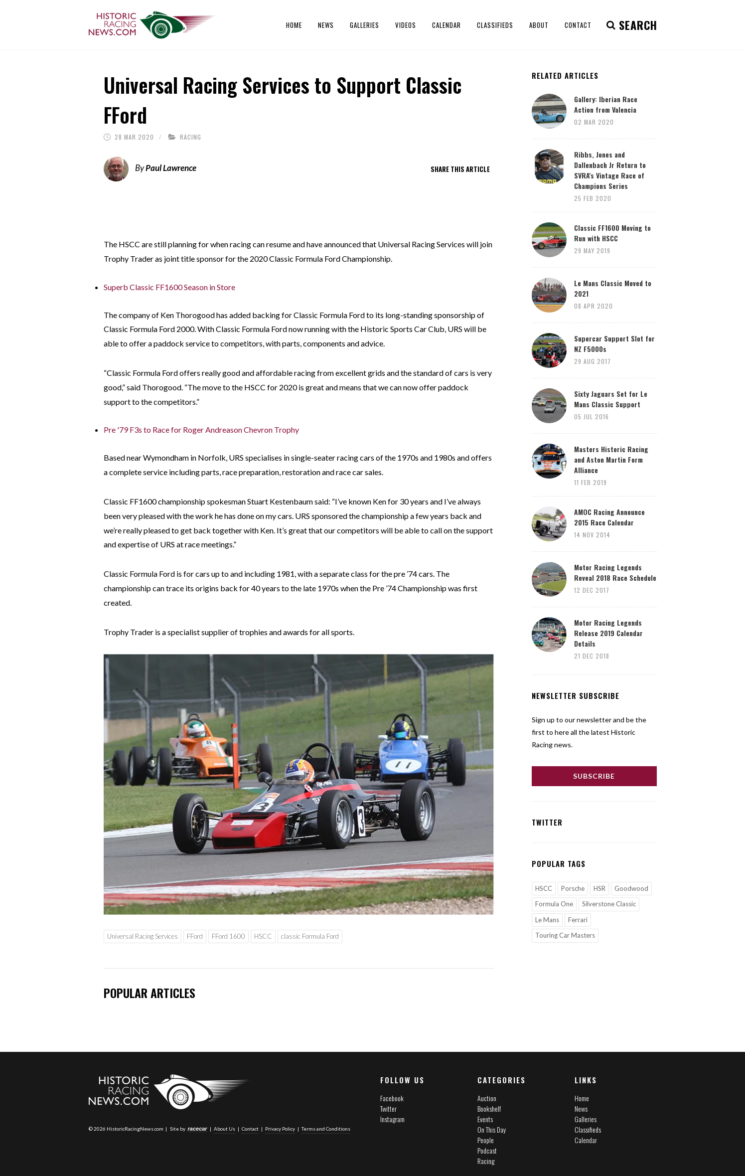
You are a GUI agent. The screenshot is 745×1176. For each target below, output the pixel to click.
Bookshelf (489, 1108)
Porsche (573, 888)
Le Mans (547, 920)
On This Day (491, 1129)
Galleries (585, 1119)
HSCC (263, 936)
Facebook (392, 1098)
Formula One (554, 904)
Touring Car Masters (565, 935)
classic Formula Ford (310, 936)
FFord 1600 (228, 936)
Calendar (586, 1140)
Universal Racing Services (142, 936)
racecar (197, 1128)
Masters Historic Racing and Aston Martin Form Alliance (611, 459)
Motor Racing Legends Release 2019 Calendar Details (608, 633)
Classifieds (588, 1129)
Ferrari (578, 920)
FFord (195, 936)
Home (582, 1098)
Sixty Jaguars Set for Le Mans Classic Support (610, 398)
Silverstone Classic (609, 904)
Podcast (487, 1150)
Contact (250, 1128)
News (581, 1108)
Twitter (388, 1108)
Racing (190, 137)
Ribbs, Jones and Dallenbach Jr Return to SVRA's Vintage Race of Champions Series (610, 170)
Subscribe (594, 776)
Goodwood (631, 888)
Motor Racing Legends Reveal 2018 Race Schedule (615, 572)
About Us (224, 1128)
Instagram (392, 1119)
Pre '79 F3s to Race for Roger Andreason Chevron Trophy (201, 429)
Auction (486, 1098)
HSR (599, 888)
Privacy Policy (280, 1128)
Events (485, 1119)
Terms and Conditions (325, 1128)
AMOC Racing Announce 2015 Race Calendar (609, 516)
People (485, 1140)
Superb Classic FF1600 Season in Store (169, 287)
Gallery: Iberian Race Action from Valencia (605, 104)
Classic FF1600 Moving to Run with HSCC (612, 232)
